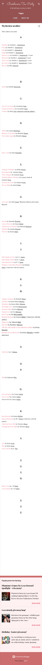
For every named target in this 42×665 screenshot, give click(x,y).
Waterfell (5, 229)
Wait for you (6, 55)
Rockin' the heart (7, 317)
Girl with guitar (7, 394)
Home (15, 18)
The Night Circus (7, 307)
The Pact (4, 232)
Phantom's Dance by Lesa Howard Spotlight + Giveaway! (17, 587)
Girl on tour (5, 397)
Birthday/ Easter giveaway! (14, 632)
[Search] (39, 4)
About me (25, 18)
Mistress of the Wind (8, 133)
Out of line (5, 314)
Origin (4, 53)
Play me (4, 66)
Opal (3, 50)
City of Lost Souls (8, 106)
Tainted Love (6, 312)
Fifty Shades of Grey (9, 257)
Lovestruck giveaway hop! (14, 610)
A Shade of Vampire (8, 169)
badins (25, 661)
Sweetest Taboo (7, 309)
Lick (3, 443)
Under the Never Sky (8, 424)
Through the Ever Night (10, 426)
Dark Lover (5, 486)
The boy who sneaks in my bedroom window (17, 327)
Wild (3, 377)
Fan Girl (5, 325)
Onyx (4, 47)
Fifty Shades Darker (8, 260)
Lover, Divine (6, 448)
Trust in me (5, 60)
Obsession (5, 58)
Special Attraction (7, 419)
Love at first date (7, 224)
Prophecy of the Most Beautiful (12, 265)
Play (3, 446)
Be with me (5, 63)
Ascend (4, 221)
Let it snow (5, 202)
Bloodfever (5, 304)
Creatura (4, 111)
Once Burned (6, 172)
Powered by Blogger (21, 657)
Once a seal (5, 153)
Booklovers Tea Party (20, 4)
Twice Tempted (7, 175)
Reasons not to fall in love (11, 332)
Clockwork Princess (8, 109)
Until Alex (5, 352)
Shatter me (5, 322)
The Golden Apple (8, 136)
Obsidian (5, 45)
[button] (39, 26)
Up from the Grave (8, 182)
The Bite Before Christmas (10, 177)
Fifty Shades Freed (8, 262)
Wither (4, 131)
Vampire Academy (8, 299)
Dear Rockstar (6, 416)
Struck (4, 87)
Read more (36, 603)
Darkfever (5, 301)
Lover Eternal (6, 489)
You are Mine (6, 185)
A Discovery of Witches (9, 226)
